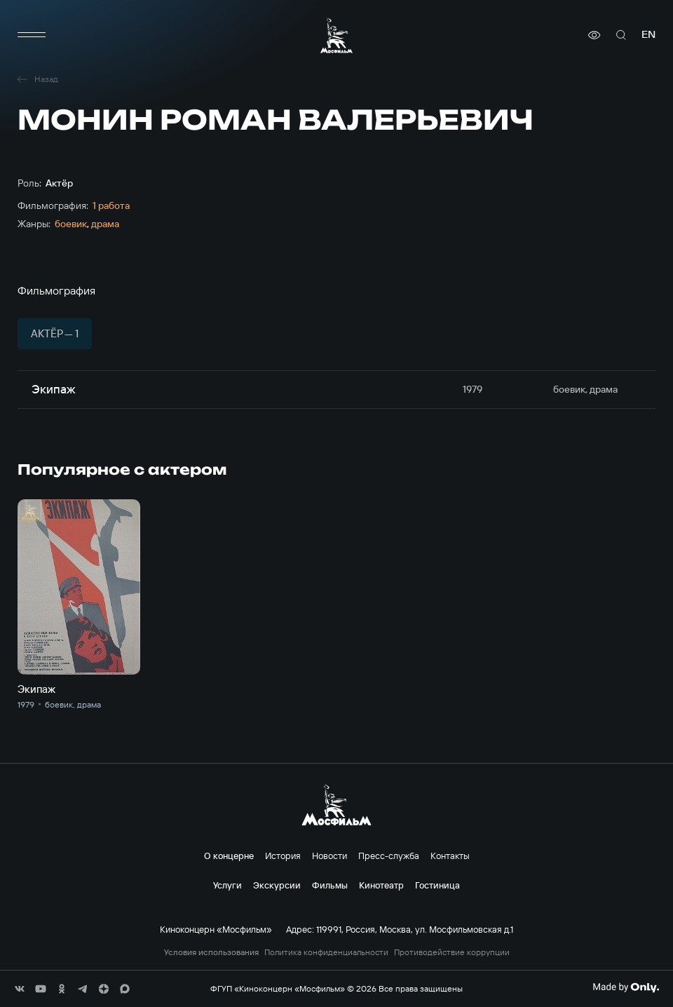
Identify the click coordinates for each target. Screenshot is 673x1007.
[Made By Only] (625, 987)
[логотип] (336, 35)
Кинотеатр (381, 885)
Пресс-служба (388, 855)
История (283, 855)
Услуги (227, 885)
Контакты (450, 855)
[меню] (32, 35)
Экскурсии (277, 885)
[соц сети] (19, 988)
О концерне (229, 855)
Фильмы (330, 885)
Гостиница (437, 885)
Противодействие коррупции (452, 952)
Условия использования (211, 952)
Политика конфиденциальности (326, 952)
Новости (329, 855)
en (648, 35)
